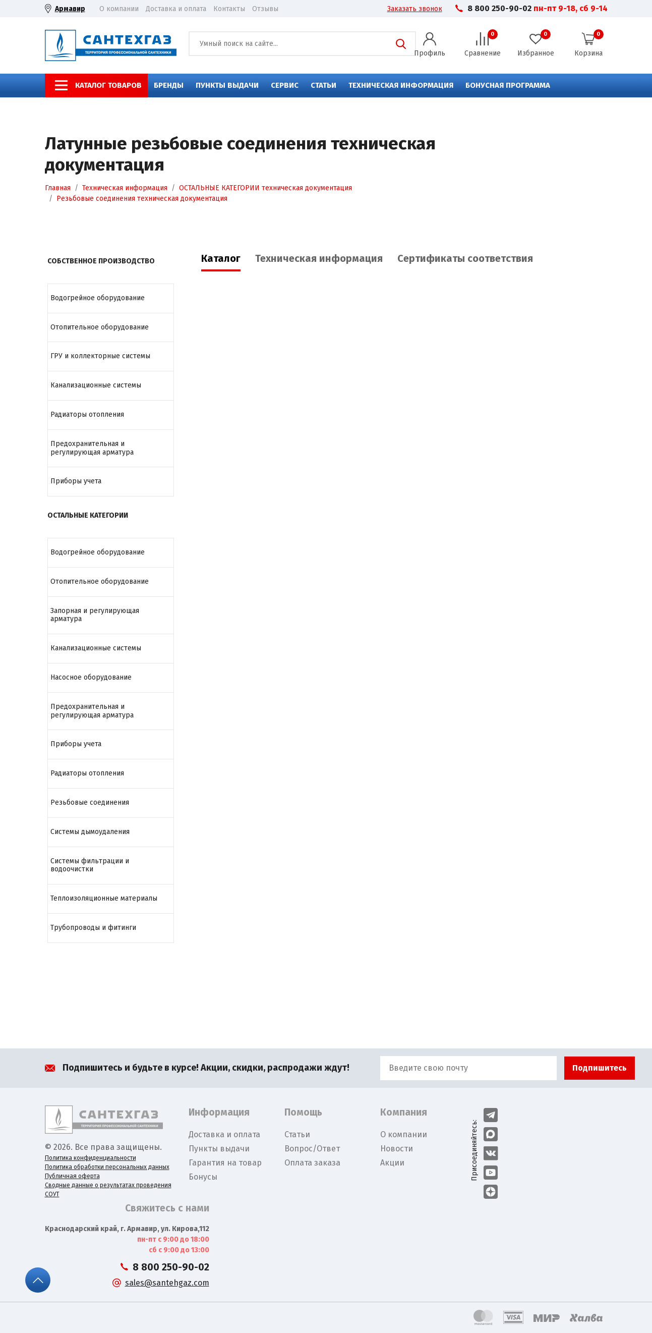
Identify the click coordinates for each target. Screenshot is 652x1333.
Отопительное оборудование (99, 327)
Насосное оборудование (91, 677)
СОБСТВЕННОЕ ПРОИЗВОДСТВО (101, 261)
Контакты (229, 9)
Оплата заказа (312, 1163)
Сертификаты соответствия (465, 258)
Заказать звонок (414, 9)
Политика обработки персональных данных (107, 1167)
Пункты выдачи (227, 85)
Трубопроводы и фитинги (93, 927)
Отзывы (265, 9)
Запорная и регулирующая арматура (94, 615)
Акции (392, 1163)
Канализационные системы (95, 385)
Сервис (285, 85)
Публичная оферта (72, 1176)
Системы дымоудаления (90, 831)
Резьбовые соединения (89, 802)
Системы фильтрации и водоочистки (89, 865)
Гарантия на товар (225, 1163)
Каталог (221, 258)
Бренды (169, 85)
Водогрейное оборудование (97, 298)
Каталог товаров (108, 85)
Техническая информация (400, 85)
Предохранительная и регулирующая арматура (92, 448)
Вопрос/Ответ (312, 1148)
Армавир (70, 9)
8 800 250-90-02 (499, 8)
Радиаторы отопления (87, 414)
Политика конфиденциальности (90, 1157)
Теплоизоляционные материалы (103, 898)
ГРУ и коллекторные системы (100, 356)
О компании (119, 9)
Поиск (401, 44)
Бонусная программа (507, 85)
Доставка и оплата (176, 9)
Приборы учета (75, 481)
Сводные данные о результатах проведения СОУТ (108, 1190)
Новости (396, 1148)
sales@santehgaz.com (167, 1283)
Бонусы (203, 1177)
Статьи (323, 85)
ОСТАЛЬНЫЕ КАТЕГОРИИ (87, 515)
